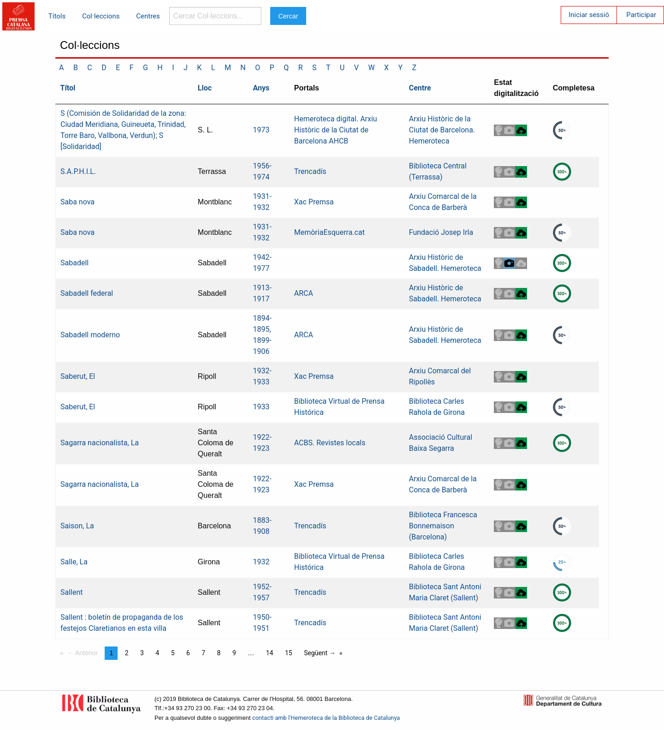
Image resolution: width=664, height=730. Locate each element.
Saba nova (77, 201)
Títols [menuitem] (56, 16)
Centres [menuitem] (148, 16)
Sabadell (74, 262)
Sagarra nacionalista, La (99, 442)
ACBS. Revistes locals (330, 442)
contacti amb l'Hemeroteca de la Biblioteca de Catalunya (326, 717)
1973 (261, 130)
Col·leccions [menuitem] (100, 16)
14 (269, 653)
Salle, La (74, 561)
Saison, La (77, 525)
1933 (261, 406)
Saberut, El (77, 376)
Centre (420, 88)
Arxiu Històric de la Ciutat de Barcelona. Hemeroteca (442, 129)
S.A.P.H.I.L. (78, 171)
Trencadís (310, 171)
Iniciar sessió (589, 15)
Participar (641, 15)
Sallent (71, 592)
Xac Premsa (314, 201)
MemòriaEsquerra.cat (329, 232)
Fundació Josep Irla (441, 232)
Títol (68, 88)
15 (288, 653)
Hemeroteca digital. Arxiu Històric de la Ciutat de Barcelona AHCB (335, 129)
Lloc (205, 88)
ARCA (303, 293)
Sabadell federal (86, 293)
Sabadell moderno (90, 334)
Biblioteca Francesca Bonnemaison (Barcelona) (443, 525)
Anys (261, 88)
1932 (261, 561)
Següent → (320, 653)
